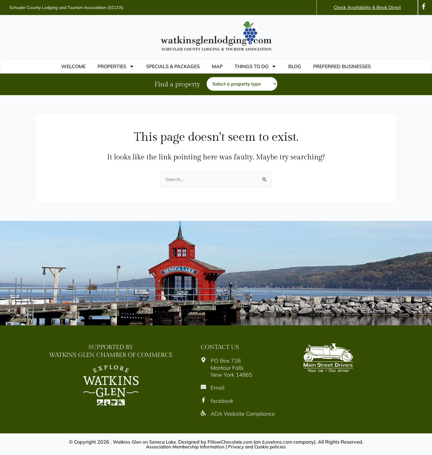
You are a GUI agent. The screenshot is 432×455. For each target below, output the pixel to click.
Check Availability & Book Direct (367, 7)
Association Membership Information (184, 447)
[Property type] (242, 84)
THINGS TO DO (255, 66)
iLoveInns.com (279, 442)
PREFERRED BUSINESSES (342, 66)
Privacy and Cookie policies (259, 447)
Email (217, 387)
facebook (222, 400)
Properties (116, 66)
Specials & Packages (173, 66)
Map (217, 66)
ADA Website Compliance (243, 414)
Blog (294, 66)
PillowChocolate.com (231, 442)
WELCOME (73, 66)
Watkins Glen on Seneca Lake (143, 442)
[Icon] (424, 6)
